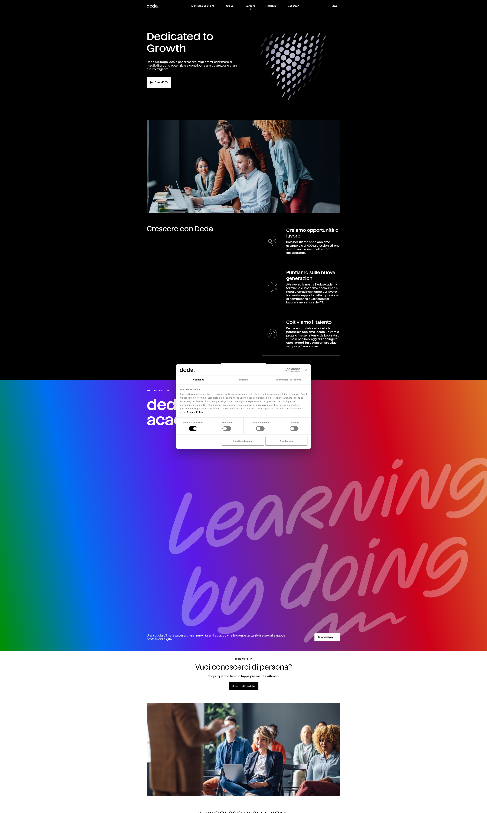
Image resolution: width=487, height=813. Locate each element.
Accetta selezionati (243, 441)
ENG (334, 6)
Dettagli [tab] (243, 379)
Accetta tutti (286, 441)
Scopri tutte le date (243, 686)
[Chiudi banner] (306, 370)
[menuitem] (202, 8)
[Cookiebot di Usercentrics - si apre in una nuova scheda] (287, 370)
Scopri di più (327, 637)
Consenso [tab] (198, 379)
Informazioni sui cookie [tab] (288, 379)
